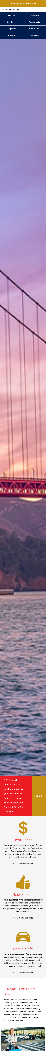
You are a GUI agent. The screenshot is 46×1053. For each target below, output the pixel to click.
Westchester (34, 29)
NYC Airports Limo (12, 10)
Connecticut (34, 16)
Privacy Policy (34, 35)
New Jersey (11, 22)
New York (11, 16)
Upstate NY (11, 35)
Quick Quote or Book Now (23, 3)
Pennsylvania (34, 22)
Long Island (11, 29)
